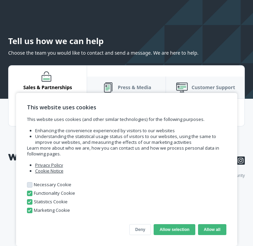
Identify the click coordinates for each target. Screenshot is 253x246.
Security (237, 175)
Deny (140, 229)
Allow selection (174, 229)
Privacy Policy (49, 165)
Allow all (212, 229)
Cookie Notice (49, 171)
